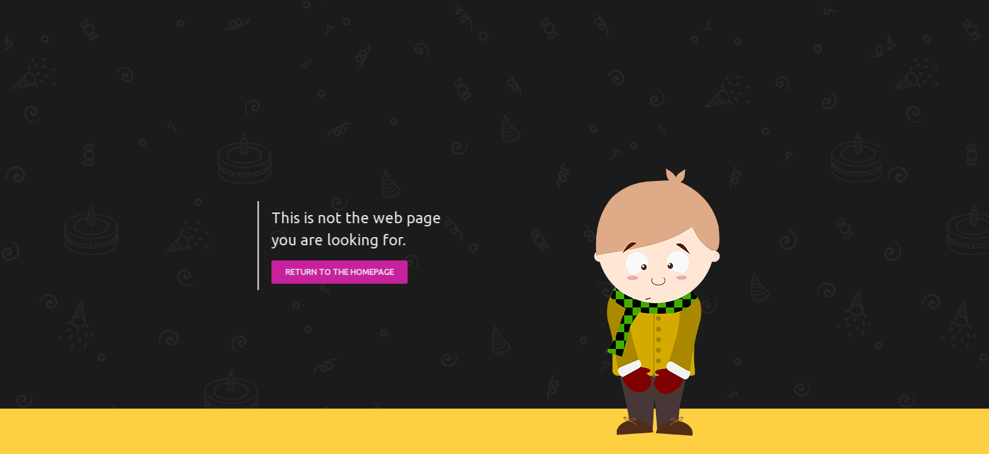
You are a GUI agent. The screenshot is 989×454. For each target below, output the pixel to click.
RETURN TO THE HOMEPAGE (338, 271)
